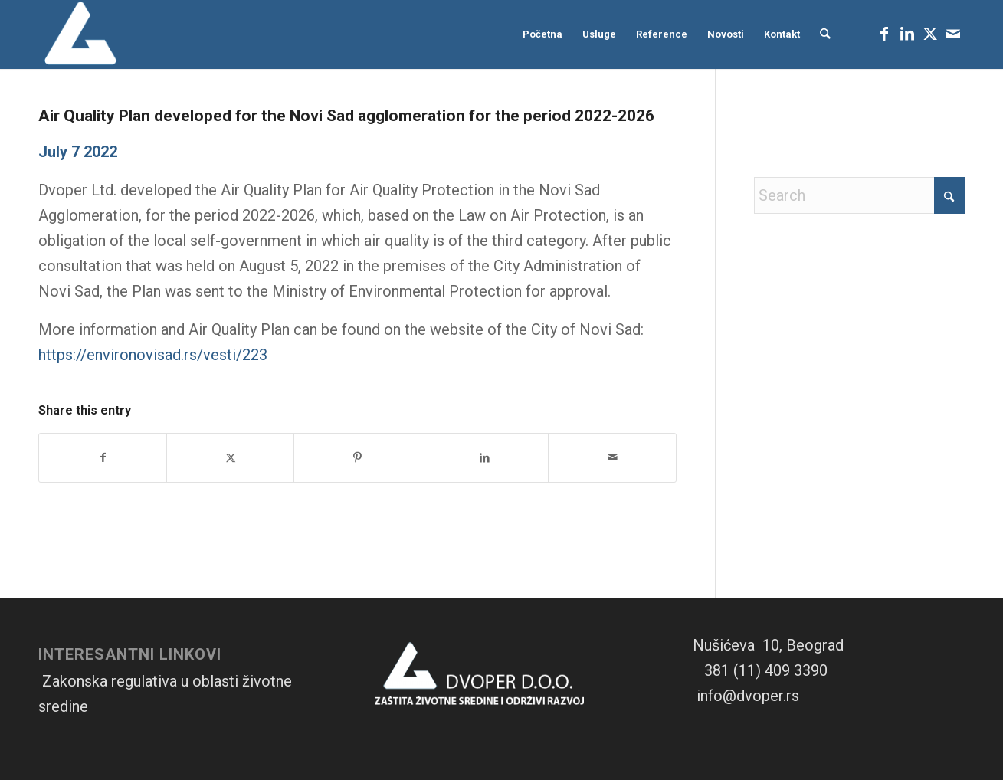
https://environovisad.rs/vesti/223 (152, 355)
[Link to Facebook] (884, 33)
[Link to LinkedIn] (907, 33)
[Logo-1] (81, 34)
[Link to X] (930, 33)
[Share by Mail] (612, 458)
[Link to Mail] (953, 33)
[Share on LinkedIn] (484, 458)
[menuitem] (543, 34)
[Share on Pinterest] (357, 458)
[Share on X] (230, 458)
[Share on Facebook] (102, 458)
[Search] (826, 34)
